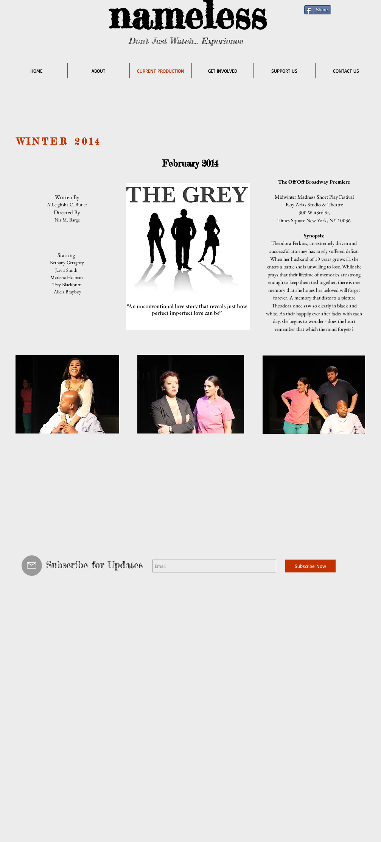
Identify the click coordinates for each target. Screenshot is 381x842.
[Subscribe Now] (310, 566)
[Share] (317, 9)
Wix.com (123, 803)
